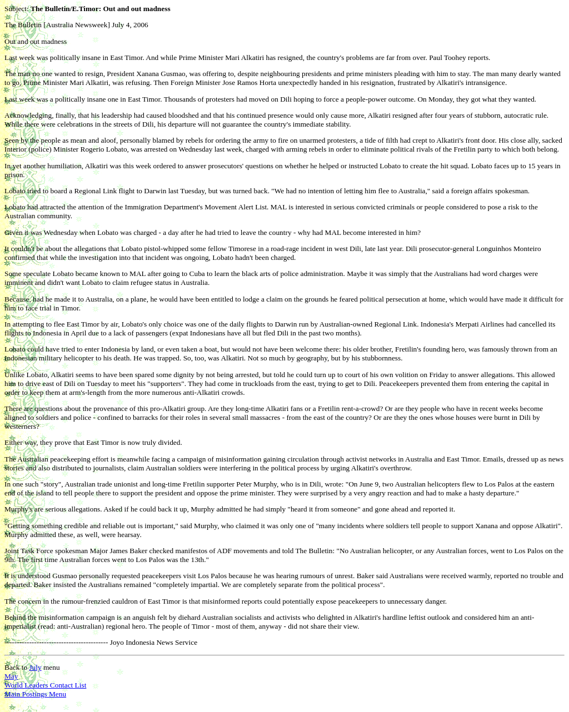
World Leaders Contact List (45, 685)
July (35, 667)
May (11, 676)
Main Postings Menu (35, 694)
